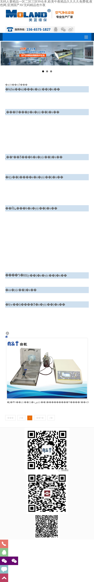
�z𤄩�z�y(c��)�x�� (21, 290)
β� (51, 418)
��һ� (40, 418)
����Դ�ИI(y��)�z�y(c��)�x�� (36, 275)
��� (10, 418)
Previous (5, 53)
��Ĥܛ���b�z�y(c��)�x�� (31, 208)
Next (88, 53)
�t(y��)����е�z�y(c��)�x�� (34, 177)
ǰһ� (21, 418)
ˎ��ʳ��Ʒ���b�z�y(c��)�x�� (33, 157)
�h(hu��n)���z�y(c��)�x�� (32, 89)
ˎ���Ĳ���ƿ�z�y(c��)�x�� (32, 112)
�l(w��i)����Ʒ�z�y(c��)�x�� (35, 304)
